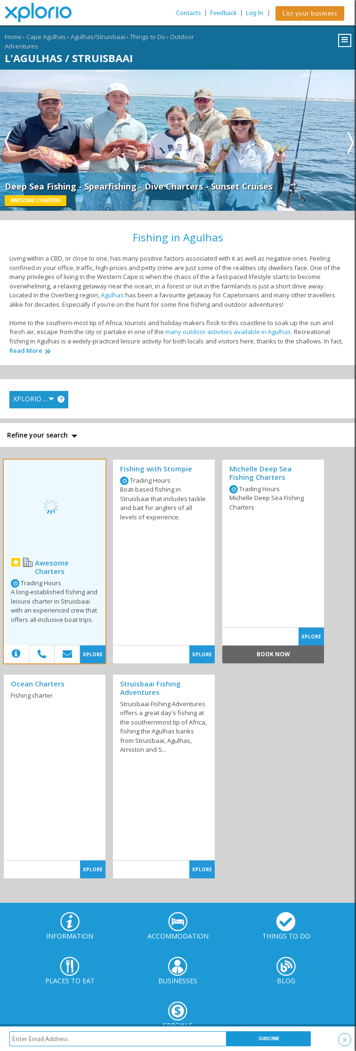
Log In (254, 13)
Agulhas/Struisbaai (98, 36)
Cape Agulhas (46, 36)
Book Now (273, 654)
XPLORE (93, 654)
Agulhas (112, 295)
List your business (310, 13)
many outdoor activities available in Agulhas (228, 331)
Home (13, 36)
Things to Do (147, 36)
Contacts (188, 13)
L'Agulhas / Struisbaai (69, 58)
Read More (25, 351)
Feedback (223, 13)
